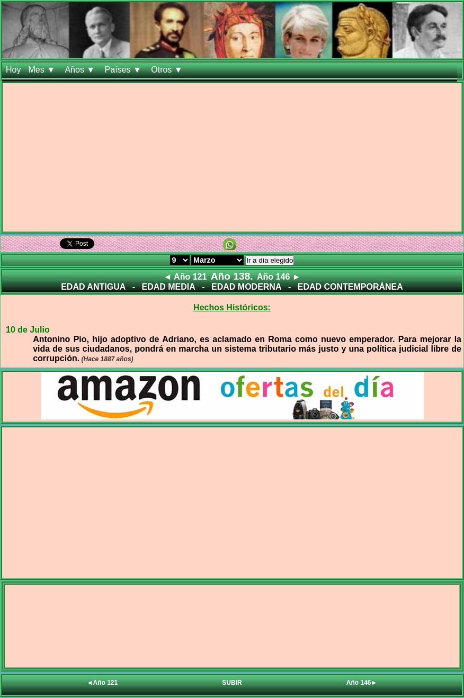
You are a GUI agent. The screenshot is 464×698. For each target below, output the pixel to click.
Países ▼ (124, 69)
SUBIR (232, 682)
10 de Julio (28, 329)
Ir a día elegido (269, 260)
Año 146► (362, 682)
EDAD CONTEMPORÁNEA (350, 286)
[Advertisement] (232, 157)
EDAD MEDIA (168, 286)
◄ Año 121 (185, 276)
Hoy (13, 69)
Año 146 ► (279, 276)
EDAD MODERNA (246, 286)
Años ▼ (81, 69)
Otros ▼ (168, 69)
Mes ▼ (42, 69)
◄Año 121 (102, 682)
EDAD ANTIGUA (93, 286)
